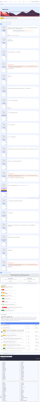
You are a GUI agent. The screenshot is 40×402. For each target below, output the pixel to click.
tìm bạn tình (19, 319)
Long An (22, 378)
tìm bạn (19, 19)
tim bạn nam (22, 19)
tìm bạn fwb (8, 318)
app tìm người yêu (10, 19)
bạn (13, 317)
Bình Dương (4, 368)
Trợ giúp (37, 358)
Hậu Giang (22, 368)
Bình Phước (4, 369)
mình (27, 317)
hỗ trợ (20, 345)
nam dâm (23, 342)
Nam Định (22, 379)
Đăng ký (10, 281)
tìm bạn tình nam (26, 19)
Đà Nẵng (4, 374)
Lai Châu (22, 375)
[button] (12, 1)
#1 (38, 26)
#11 (38, 147)
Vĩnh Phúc (22, 384)
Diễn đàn (6, 1)
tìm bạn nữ (2, 319)
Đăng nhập (29, 281)
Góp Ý (22, 394)
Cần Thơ (4, 372)
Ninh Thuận (4, 384)
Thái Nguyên (4, 395)
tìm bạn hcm (24, 318)
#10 (38, 135)
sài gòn (32, 317)
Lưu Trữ (10, 328)
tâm (3, 343)
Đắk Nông (4, 376)
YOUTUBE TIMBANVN (24, 397)
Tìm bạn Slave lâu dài (6, 298)
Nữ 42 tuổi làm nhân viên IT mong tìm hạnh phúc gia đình (12, 307)
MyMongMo (2, 19)
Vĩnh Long (22, 383)
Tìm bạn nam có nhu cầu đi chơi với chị (11, 335)
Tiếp (9, 272)
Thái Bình (4, 394)
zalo (15, 28)
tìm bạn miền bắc (29, 318)
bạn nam (15, 19)
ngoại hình (6, 346)
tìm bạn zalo (33, 19)
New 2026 (2, 358)
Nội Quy (22, 398)
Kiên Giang (22, 373)
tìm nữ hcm (15, 320)
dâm (18, 342)
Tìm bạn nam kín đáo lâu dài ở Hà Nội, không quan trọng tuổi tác (12, 338)
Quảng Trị (4, 391)
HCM (21, 369)
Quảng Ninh (4, 390)
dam (3, 289)
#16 (38, 211)
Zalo (25, 88)
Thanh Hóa (4, 396)
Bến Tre (4, 366)
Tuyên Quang (4, 400)
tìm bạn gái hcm (16, 318)
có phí (18, 345)
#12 (38, 159)
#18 (38, 235)
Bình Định (4, 367)
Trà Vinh (4, 399)
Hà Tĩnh (22, 365)
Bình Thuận (4, 370)
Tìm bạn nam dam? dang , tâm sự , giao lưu (9, 341)
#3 (38, 50)
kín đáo (21, 339)
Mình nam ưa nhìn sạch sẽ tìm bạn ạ (8, 310)
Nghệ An (4, 382)
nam (25, 27)
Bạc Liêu (4, 364)
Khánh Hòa (3, 297)
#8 (38, 111)
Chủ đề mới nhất (3, 285)
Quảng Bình (4, 387)
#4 (38, 62)
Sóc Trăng (4, 392)
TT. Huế (4, 397)
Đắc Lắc (4, 375)
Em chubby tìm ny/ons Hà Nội (7, 286)
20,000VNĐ (5, 196)
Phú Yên (4, 386)
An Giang (4, 362)
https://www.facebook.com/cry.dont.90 (23, 185)
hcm (25, 317)
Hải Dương (22, 366)
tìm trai (1, 20)
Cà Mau (4, 371)
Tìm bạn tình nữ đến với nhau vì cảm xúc (8, 304)
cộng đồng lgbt (19, 317)
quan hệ (29, 317)
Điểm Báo (22, 392)
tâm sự (36, 317)
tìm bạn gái (12, 318)
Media (25, 1)
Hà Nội (3, 288)
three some (2, 318)
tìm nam (36, 19)
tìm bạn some (15, 319)
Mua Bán (22, 396)
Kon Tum (22, 374)
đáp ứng (14, 333)
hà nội (23, 317)
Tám (21, 388)
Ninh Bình (4, 383)
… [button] (5, 272)
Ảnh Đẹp (22, 390)
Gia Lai (4, 379)
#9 (38, 123)
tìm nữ (38, 19)
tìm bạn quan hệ (6, 319)
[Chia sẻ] (37, 26)
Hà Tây (22, 364)
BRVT (3, 294)
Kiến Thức (22, 391)
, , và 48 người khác (14, 35)
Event (22, 389)
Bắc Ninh (4, 365)
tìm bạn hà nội (21, 318)
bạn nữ (15, 317)
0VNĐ (6, 35)
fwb (21, 317)
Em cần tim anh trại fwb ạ (7, 295)
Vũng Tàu (22, 382)
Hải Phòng (22, 367)
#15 (38, 199)
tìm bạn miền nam (34, 318)
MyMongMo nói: (10, 64)
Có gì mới (20, 1)
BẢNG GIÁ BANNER (24, 400)
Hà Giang (22, 362)
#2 (38, 38)
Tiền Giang (4, 398)
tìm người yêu (3, 320)
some (34, 317)
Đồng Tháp (4, 378)
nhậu (17, 19)
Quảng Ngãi (4, 389)
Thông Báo (22, 395)
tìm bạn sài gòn (11, 319)
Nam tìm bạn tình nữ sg (6, 325)
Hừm (4, 292)
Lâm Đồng (22, 376)
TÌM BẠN (15, 1)
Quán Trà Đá (23, 387)
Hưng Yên (22, 371)
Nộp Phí (22, 399)
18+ (21, 386)
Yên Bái (22, 385)
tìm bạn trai (30, 19)
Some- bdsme (5, 301)
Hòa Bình (22, 370)
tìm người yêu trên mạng (8, 320)
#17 (38, 223)
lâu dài (23, 339)
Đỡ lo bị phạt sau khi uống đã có (23, 30)
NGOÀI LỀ (10, 1)
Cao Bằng (4, 373)
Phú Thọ (4, 385)
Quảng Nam (4, 388)
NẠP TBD (29, 1)
